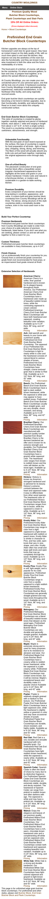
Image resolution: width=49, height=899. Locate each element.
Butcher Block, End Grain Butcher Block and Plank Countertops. (21, 894)
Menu (5, 8)
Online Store (16, 8)
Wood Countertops (17, 29)
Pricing (27, 331)
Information (42, 331)
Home (4, 29)
